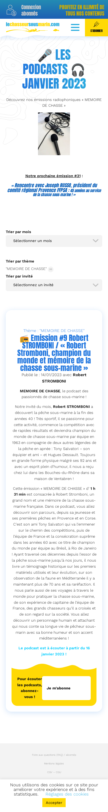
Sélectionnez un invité (33, 285)
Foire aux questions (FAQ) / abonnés (54, 754)
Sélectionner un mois (32, 241)
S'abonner (96, 27)
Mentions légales (54, 763)
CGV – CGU (54, 772)
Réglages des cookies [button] (67, 794)
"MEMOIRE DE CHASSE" (26, 269)
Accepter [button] (54, 802)
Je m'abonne (59, 688)
